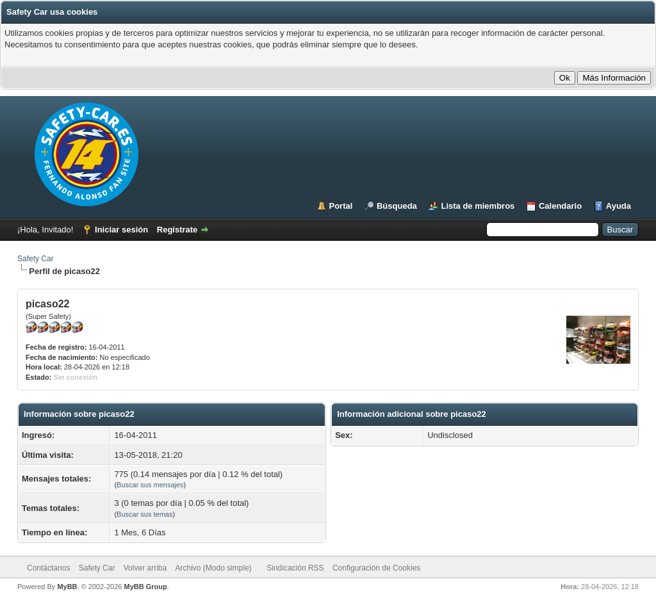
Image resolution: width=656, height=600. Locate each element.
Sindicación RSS (295, 568)
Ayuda (618, 206)
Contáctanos (48, 568)
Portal (341, 206)
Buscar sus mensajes (150, 485)
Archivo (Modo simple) (214, 568)
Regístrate (177, 229)
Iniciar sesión (121, 229)
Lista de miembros (477, 206)
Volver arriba (145, 568)
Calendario (560, 206)
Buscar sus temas (144, 514)
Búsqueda (397, 206)
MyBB (67, 586)
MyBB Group (145, 586)
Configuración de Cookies (376, 568)
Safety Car (35, 258)
